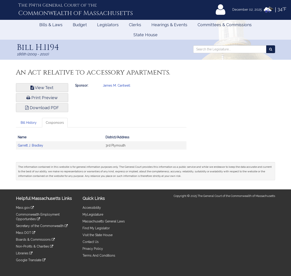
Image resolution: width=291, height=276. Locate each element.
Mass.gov (25, 207)
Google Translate (30, 260)
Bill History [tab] (29, 122)
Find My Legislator (96, 228)
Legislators (108, 24)
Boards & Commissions (35, 239)
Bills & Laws (51, 24)
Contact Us (91, 242)
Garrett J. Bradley (30, 145)
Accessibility (92, 207)
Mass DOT (25, 233)
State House (145, 34)
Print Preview (42, 97)
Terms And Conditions (99, 255)
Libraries (24, 253)
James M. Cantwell (116, 85)
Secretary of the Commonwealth (42, 226)
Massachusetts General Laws (104, 221)
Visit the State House (98, 235)
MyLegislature (93, 214)
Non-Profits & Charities (34, 246)
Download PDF (42, 107)
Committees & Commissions (225, 24)
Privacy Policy (93, 248)
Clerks (135, 24)
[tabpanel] (101, 143)
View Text (41, 87)
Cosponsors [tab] (55, 122)
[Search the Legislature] (270, 49)
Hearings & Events (169, 24)
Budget (80, 24)
